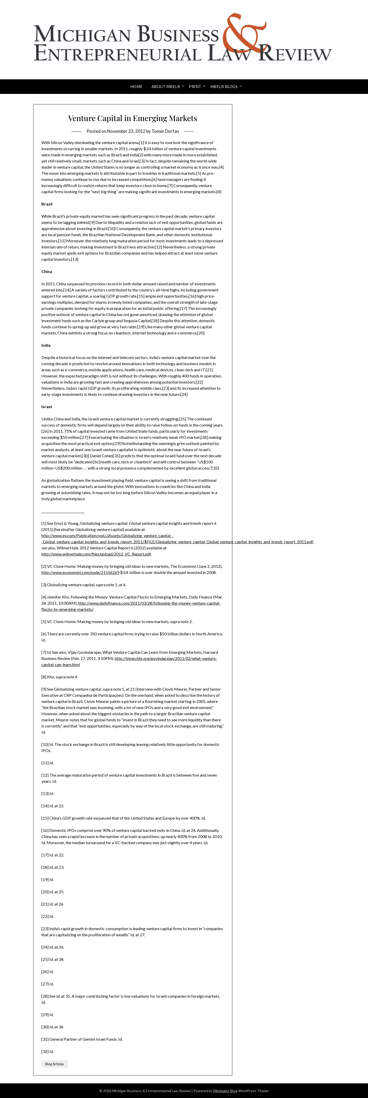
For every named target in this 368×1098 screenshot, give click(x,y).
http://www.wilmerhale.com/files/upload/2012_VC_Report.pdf (96, 553)
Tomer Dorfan (165, 131)
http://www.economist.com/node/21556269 (80, 572)
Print (195, 86)
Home (136, 86)
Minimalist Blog (225, 1091)
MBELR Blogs (224, 86)
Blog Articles (54, 1064)
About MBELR (166, 86)
